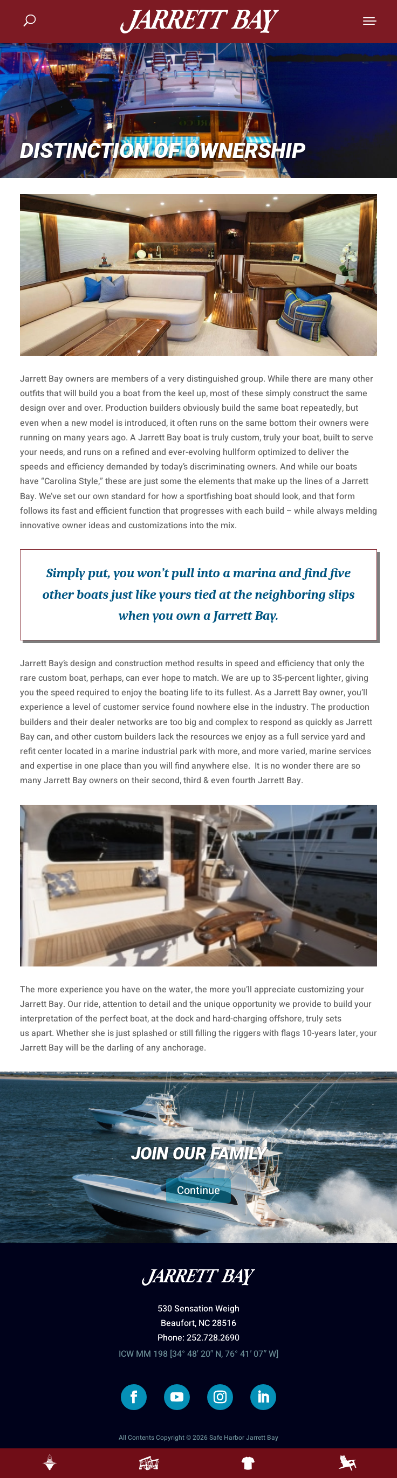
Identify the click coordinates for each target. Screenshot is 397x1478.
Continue (198, 1190)
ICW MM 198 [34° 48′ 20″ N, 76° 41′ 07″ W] (198, 1354)
